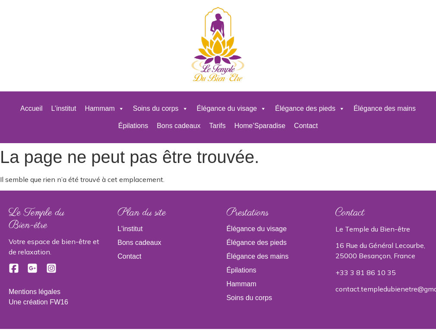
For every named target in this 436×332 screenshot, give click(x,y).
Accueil (31, 108)
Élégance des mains (385, 108)
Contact (306, 125)
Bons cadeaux (178, 125)
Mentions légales (34, 291)
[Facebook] (15, 271)
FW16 (59, 302)
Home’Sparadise (259, 125)
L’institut (63, 108)
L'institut (129, 228)
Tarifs (217, 125)
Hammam (104, 108)
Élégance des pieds (310, 108)
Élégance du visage (232, 108)
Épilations (133, 125)
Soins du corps (160, 108)
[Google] (33, 271)
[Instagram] (51, 271)
